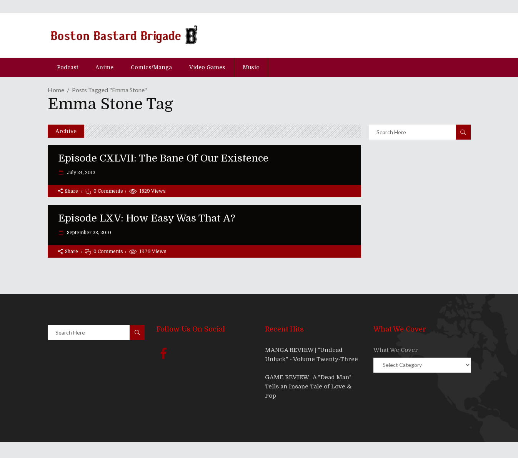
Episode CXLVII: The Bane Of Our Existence (163, 158)
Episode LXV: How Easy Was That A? (146, 218)
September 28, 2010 (88, 232)
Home (56, 89)
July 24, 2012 (80, 172)
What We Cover (395, 349)
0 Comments (108, 191)
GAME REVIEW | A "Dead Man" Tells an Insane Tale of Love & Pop (308, 386)
